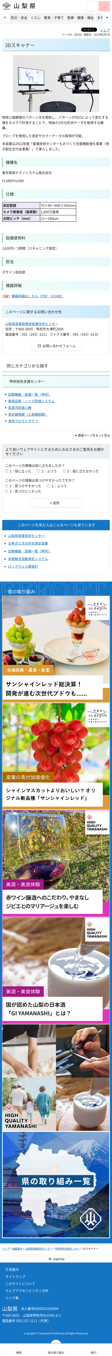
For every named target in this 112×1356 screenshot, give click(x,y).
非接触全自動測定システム (28, 558)
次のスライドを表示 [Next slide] (107, 17)
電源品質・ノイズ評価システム (31, 400)
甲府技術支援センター (27, 381)
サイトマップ (15, 1276)
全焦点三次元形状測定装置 (28, 543)
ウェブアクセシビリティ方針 (27, 1290)
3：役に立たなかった (83, 470)
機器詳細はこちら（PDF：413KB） (38, 295)
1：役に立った (20, 470)
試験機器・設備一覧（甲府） (29, 394)
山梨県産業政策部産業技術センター (31, 323)
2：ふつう (49, 470)
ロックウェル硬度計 (23, 566)
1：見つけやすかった (25, 485)
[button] (91, 6)
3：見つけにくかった (25, 491)
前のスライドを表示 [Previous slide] (4, 17)
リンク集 (12, 1297)
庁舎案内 (12, 1269)
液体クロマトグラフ (23, 420)
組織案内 (17, 1249)
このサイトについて (20, 1283)
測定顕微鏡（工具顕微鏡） (28, 414)
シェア (105, 30)
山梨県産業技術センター (26, 535)
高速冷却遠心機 (19, 407)
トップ (6, 1249)
